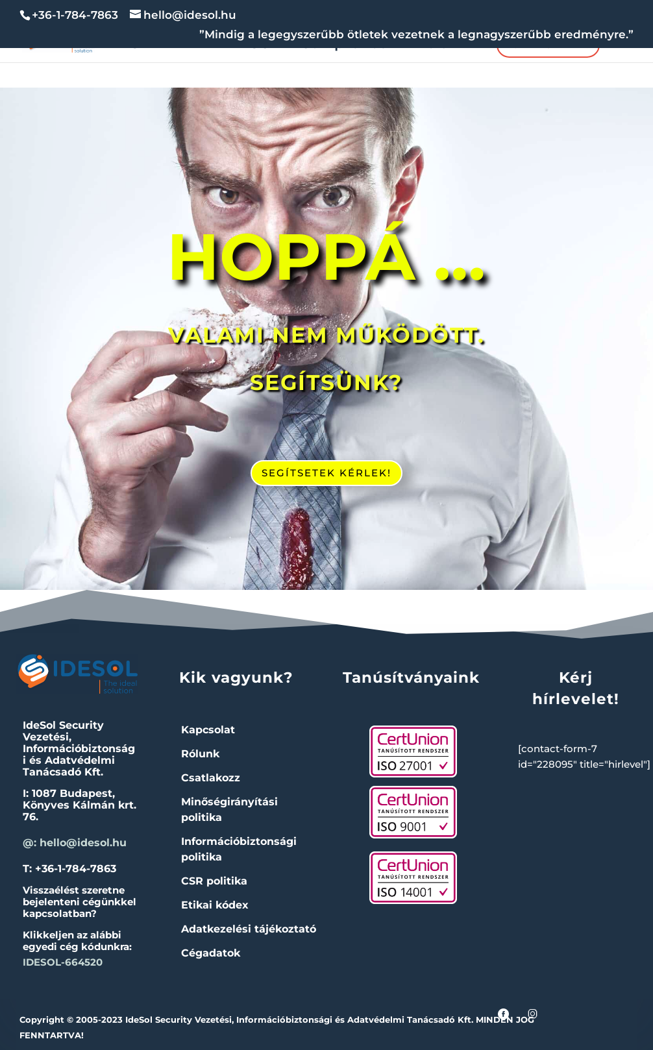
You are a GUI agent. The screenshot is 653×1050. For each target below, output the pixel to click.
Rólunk (442, 45)
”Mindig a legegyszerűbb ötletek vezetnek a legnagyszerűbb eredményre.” (416, 35)
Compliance (344, 45)
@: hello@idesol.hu (75, 842)
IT (210, 45)
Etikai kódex (215, 905)
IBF (176, 45)
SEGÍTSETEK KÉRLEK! (326, 473)
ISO (258, 45)
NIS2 (131, 45)
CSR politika (214, 881)
